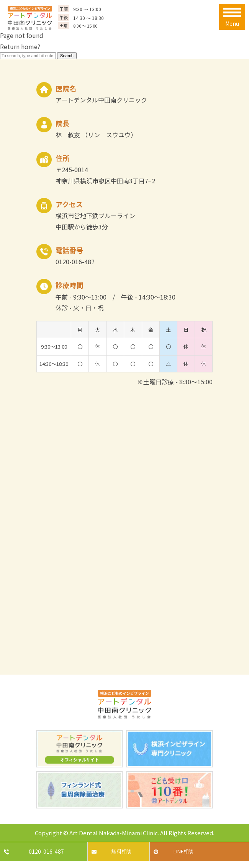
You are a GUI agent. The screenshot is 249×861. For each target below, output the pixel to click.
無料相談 (121, 851)
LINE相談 (183, 851)
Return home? (20, 46)
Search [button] (67, 55)
